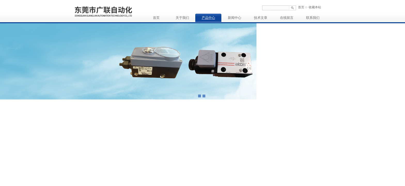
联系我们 (313, 18)
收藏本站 (315, 7)
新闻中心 (234, 18)
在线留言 (286, 18)
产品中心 (208, 18)
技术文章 (260, 18)
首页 (301, 7)
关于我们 (182, 18)
